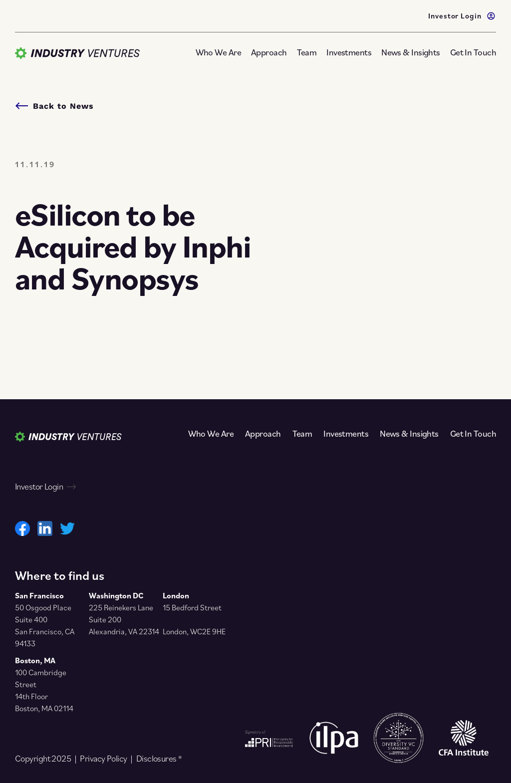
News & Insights (410, 52)
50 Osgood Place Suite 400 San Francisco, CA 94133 (44, 625)
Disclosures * (159, 758)
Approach (269, 52)
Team (307, 52)
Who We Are (218, 52)
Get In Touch (473, 52)
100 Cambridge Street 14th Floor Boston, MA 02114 (44, 690)
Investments (348, 52)
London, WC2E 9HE (194, 631)
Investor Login (462, 15)
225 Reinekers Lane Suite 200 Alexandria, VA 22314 (124, 619)
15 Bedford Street (192, 607)
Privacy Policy (103, 758)
